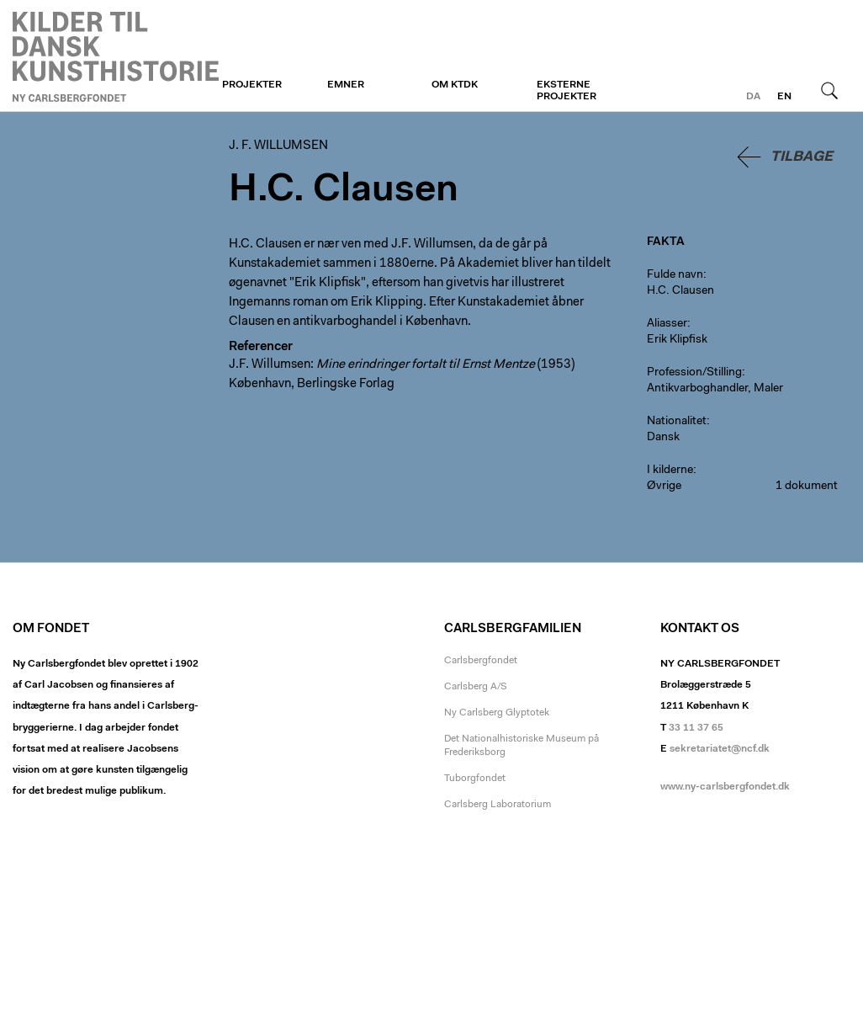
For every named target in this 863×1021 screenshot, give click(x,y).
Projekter (252, 85)
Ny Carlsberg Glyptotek (496, 713)
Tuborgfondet (475, 779)
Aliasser (667, 324)
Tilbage (801, 157)
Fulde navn (675, 275)
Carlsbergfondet (480, 661)
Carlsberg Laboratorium (497, 805)
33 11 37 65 (696, 728)
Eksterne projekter (566, 91)
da (753, 97)
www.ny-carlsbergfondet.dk (725, 787)
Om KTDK (455, 85)
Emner (345, 85)
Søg (829, 90)
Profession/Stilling (694, 373)
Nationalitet (677, 422)
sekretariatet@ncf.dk (720, 749)
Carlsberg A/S (475, 687)
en (784, 97)
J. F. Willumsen (116, 56)
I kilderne (670, 470)
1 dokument (807, 486)
